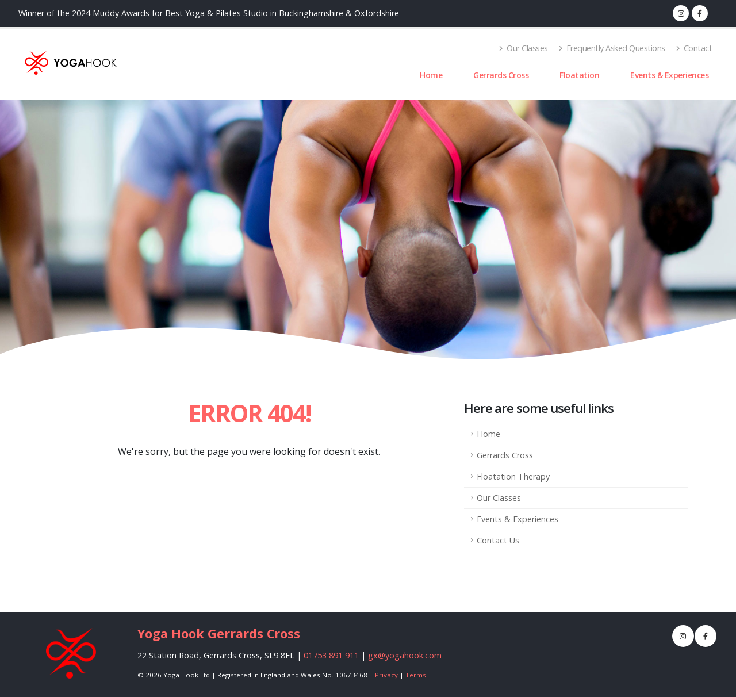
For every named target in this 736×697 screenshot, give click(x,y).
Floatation (579, 75)
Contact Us (498, 540)
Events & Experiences (669, 75)
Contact (694, 48)
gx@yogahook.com (405, 655)
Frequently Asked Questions (612, 48)
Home (431, 75)
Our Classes (524, 48)
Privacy (386, 675)
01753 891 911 (331, 655)
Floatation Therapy (513, 476)
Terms (415, 675)
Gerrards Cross (500, 75)
